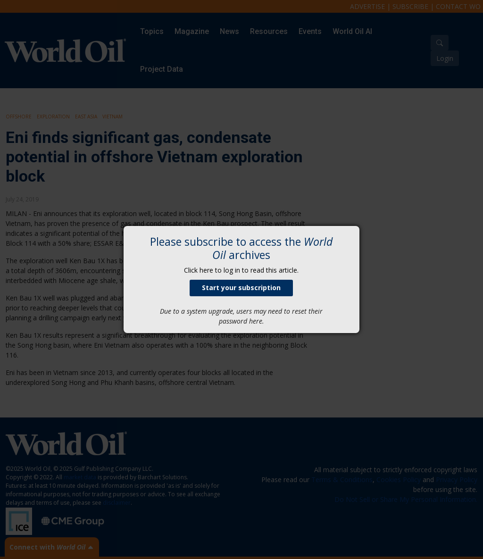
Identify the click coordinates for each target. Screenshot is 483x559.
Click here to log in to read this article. (241, 270)
